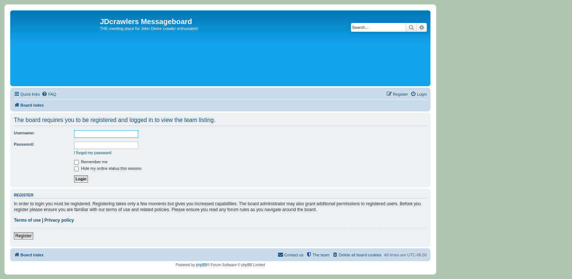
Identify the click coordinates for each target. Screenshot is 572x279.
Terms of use (27, 220)
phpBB (201, 265)
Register (23, 235)
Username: (24, 133)
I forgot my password (92, 152)
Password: (24, 144)
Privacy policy (59, 220)
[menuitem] (49, 94)
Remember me (91, 162)
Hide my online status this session (108, 168)
